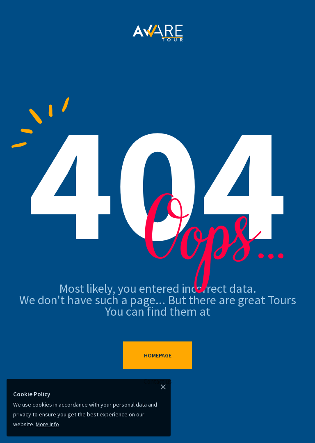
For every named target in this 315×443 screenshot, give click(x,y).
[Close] (163, 386)
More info (47, 424)
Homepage (157, 355)
